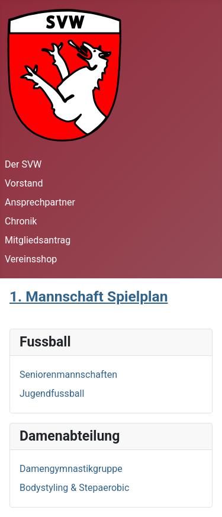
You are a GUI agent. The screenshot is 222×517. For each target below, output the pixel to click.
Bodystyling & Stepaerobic (74, 487)
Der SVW (23, 164)
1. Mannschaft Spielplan (88, 296)
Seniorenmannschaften (68, 374)
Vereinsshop (31, 259)
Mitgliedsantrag (37, 240)
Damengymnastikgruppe (71, 468)
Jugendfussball (52, 393)
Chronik (21, 221)
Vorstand (24, 183)
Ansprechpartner (40, 202)
